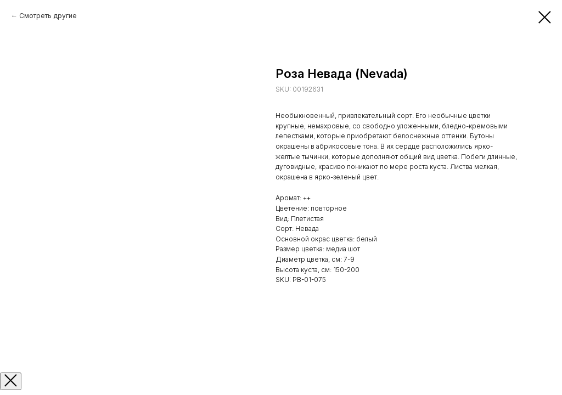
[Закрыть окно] (10, 381)
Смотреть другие (48, 16)
